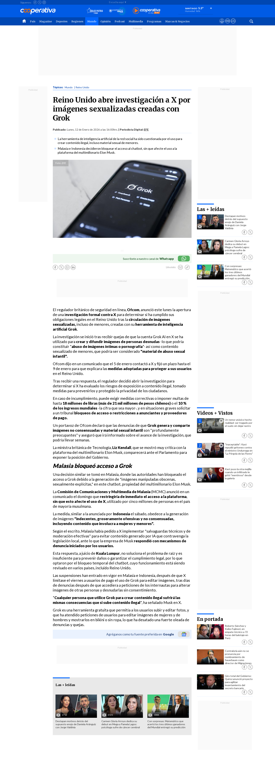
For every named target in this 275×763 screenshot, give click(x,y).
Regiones (77, 21)
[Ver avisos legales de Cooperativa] (221, 24)
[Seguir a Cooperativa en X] (39, 2)
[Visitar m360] (227, 24)
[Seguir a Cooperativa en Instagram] (44, 2)
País (32, 21)
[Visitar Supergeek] (233, 24)
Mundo (91, 21)
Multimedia (136, 21)
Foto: (58, 163)
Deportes (61, 21)
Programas (154, 21)
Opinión (105, 21)
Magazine (45, 21)
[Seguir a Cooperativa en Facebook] (35, 2)
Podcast (120, 21)
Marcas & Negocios (177, 21)
